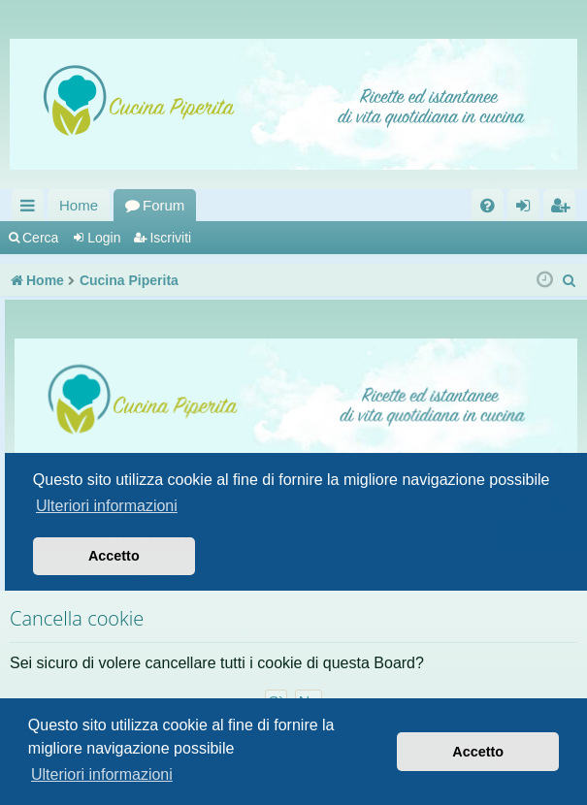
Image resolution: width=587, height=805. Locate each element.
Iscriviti (170, 237)
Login (103, 237)
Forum (163, 205)
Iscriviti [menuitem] (563, 209)
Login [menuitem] (527, 209)
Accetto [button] (478, 751)
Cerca (40, 237)
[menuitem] (488, 205)
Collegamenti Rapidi (31, 209)
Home (78, 205)
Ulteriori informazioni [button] (102, 774)
